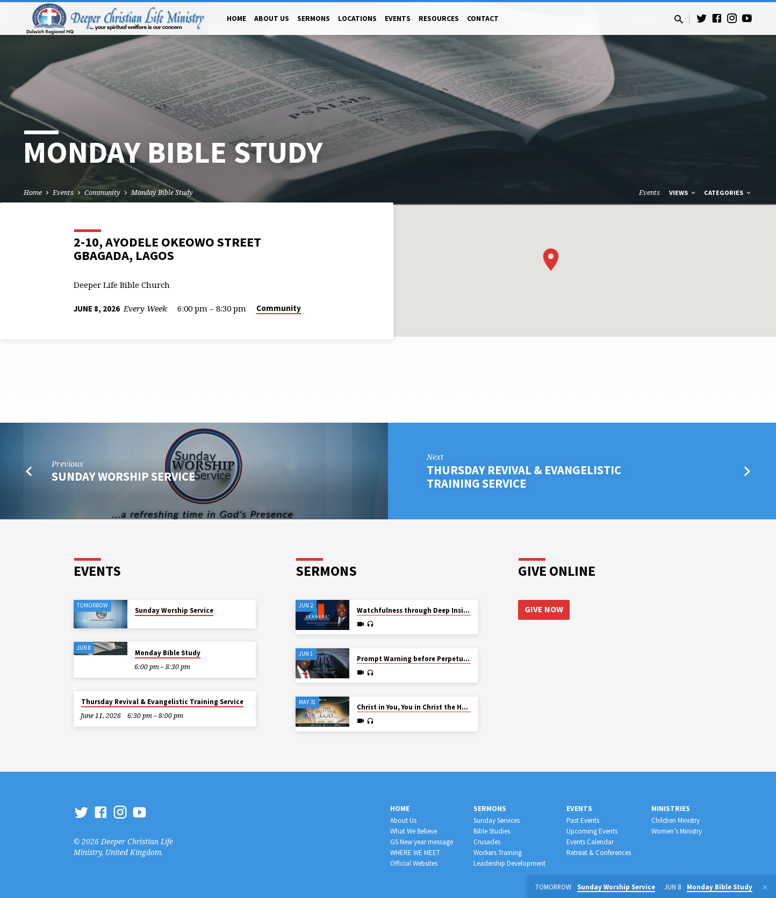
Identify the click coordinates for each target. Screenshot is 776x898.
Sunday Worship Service (123, 476)
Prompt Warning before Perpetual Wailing (427, 658)
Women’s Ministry (676, 831)
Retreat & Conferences (598, 852)
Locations (357, 18)
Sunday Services (496, 820)
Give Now (543, 609)
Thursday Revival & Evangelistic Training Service (524, 476)
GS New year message (421, 841)
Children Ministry (675, 820)
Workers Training (497, 852)
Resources (439, 18)
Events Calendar (590, 841)
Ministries (670, 808)
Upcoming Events (591, 831)
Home (236, 18)
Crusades (486, 841)
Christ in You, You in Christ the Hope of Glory (429, 707)
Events (398, 18)
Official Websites (413, 863)
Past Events (582, 820)
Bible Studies (491, 831)
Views (683, 193)
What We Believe (413, 831)
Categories (728, 193)
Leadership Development (509, 863)
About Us (271, 18)
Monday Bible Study (162, 192)
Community (102, 192)
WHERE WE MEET (415, 852)
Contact (483, 18)
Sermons (313, 18)
